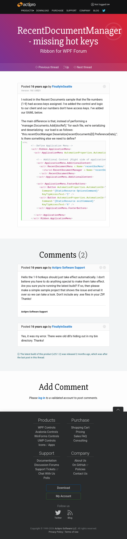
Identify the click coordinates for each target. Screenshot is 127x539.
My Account (63, 496)
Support (46, 453)
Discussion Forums (46, 465)
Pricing (80, 432)
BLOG (96, 10)
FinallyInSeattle (62, 86)
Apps (51, 445)
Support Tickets (46, 469)
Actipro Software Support (68, 267)
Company (80, 453)
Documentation (46, 460)
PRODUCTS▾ (27, 10)
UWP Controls (47, 440)
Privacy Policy (56, 532)
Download (63, 488)
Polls (46, 478)
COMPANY (84, 10)
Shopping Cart (80, 427)
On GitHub (80, 465)
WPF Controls (46, 427)
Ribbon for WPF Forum (63, 51)
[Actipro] (26, 4)
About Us (80, 460)
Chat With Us (46, 473)
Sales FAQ (80, 436)
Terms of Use (71, 532)
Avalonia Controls (46, 432)
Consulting (80, 440)
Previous (47, 67)
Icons (42, 445)
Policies (80, 469)
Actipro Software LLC (65, 528)
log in (41, 398)
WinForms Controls (46, 436)
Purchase (80, 420)
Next (83, 67)
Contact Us (80, 473)
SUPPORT (71, 10)
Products (46, 420)
